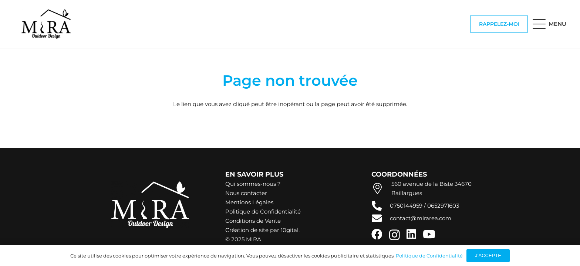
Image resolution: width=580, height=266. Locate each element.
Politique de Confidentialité (263, 211)
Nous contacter (246, 193)
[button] (549, 24)
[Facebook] (376, 234)
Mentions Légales (249, 202)
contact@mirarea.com (420, 218)
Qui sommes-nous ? (253, 183)
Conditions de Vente (253, 220)
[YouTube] (429, 234)
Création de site (247, 229)
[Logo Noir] (46, 24)
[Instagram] (394, 235)
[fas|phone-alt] (380, 206)
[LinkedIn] (411, 234)
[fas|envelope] (380, 218)
